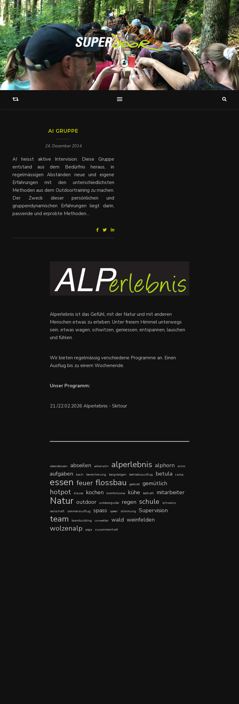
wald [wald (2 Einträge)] (117, 519)
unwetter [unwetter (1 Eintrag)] (102, 520)
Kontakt (137, 662)
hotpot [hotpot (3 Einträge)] (60, 492)
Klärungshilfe (64, 613)
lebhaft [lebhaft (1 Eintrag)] (148, 493)
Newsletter (179, 662)
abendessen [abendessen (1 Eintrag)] (59, 466)
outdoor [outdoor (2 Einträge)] (86, 502)
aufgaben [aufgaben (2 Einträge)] (61, 473)
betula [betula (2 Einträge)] (164, 473)
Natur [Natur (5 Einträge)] (61, 501)
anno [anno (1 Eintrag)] (181, 466)
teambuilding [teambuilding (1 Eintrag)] (82, 520)
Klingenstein (91, 613)
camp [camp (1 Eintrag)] (179, 474)
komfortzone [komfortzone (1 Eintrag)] (115, 493)
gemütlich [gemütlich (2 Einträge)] (155, 483)
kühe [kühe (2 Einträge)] (134, 492)
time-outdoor (64, 597)
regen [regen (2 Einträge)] (129, 502)
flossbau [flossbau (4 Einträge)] (111, 482)
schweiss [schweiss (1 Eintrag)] (169, 502)
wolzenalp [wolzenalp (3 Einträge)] (66, 528)
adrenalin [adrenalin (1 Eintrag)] (101, 466)
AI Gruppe (63, 131)
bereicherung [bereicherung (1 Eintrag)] (96, 474)
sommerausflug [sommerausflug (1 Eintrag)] (79, 511)
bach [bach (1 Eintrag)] (79, 474)
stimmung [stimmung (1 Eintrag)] (128, 511)
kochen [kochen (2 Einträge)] (95, 492)
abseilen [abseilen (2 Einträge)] (80, 465)
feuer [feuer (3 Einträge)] (85, 483)
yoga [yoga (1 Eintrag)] (88, 529)
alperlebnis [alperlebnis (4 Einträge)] (131, 464)
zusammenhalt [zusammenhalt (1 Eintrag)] (106, 529)
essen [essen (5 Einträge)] (62, 482)
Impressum (156, 662)
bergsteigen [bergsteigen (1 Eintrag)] (117, 474)
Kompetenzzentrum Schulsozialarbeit (90, 605)
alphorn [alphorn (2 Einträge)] (165, 465)
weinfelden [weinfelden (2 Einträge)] (141, 519)
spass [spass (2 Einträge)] (100, 510)
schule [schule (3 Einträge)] (149, 501)
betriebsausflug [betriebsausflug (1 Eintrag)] (141, 474)
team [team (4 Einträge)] (59, 519)
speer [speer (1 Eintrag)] (114, 511)
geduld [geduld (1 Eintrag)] (134, 484)
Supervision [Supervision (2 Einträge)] (153, 510)
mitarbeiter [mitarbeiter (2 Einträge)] (171, 492)
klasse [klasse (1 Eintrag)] (78, 493)
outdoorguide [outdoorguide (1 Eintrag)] (109, 502)
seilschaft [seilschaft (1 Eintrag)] (57, 511)
